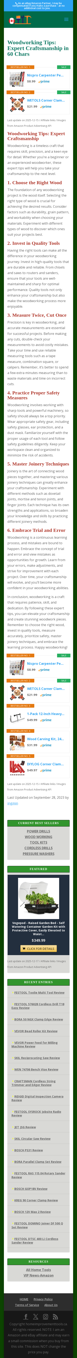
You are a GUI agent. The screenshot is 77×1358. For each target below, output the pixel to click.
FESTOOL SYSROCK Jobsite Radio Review (36, 1113)
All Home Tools (38, 1270)
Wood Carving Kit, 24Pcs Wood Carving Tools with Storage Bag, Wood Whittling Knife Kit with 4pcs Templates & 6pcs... (46, 739)
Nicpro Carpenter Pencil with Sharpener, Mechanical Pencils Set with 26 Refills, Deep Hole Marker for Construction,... (46, 75)
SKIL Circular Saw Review (32, 1139)
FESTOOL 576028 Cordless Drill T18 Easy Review (37, 1006)
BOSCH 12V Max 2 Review (32, 1212)
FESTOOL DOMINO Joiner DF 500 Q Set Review (37, 1225)
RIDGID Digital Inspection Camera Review (37, 1098)
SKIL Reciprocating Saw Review (37, 1058)
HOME (24, 1299)
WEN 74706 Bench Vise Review (36, 1069)
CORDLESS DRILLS (38, 848)
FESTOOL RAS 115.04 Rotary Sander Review (38, 1175)
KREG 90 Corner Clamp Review (36, 1200)
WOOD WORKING (38, 837)
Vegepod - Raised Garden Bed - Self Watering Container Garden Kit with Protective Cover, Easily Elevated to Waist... (38, 928)
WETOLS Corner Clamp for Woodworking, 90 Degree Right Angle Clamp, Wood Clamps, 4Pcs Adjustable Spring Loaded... (46, 100)
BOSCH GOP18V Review (30, 1189)
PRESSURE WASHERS (38, 853)
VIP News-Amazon (39, 1275)
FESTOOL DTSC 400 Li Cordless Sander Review (34, 1240)
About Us (50, 1305)
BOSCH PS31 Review (28, 1150)
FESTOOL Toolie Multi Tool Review (39, 992)
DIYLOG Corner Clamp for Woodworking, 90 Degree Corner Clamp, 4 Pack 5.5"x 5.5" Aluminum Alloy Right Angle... (46, 764)
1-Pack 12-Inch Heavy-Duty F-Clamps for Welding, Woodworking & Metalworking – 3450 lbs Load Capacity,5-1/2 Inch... (46, 714)
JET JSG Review (25, 1127)
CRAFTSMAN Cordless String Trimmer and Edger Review (33, 1083)
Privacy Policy (43, 1299)
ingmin (12, 803)
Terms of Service (27, 1305)
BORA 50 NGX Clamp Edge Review (38, 1019)
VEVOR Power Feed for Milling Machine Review (34, 1044)
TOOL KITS (38, 842)
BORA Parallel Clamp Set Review (37, 1162)
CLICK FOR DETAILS (40, 949)
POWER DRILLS (38, 831)
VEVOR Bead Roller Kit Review (35, 1031)
